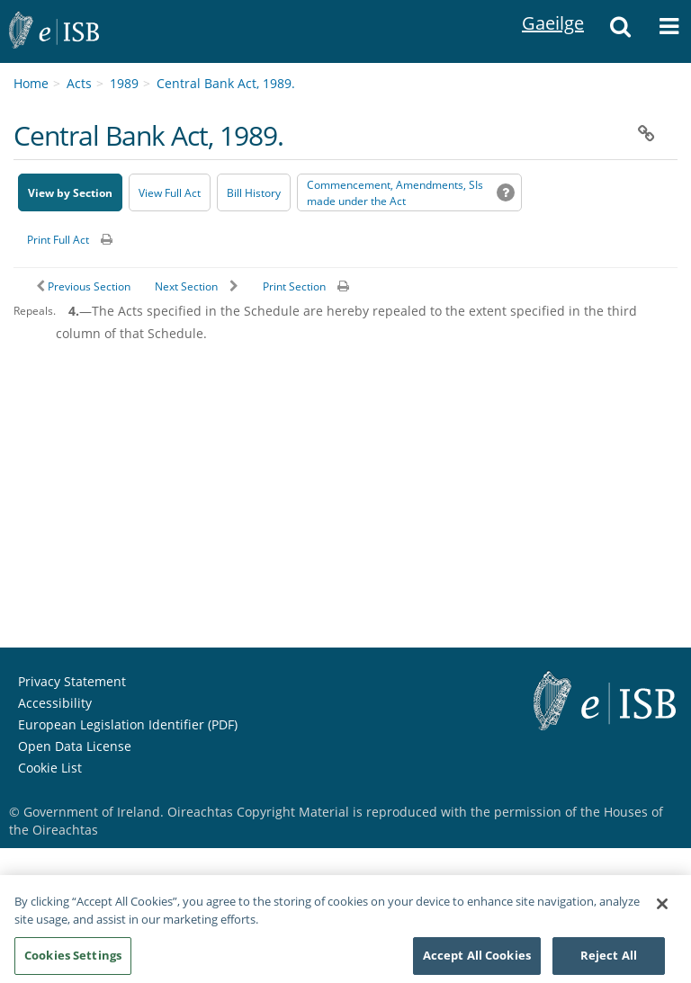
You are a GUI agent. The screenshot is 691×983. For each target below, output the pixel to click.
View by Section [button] (70, 193)
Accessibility (55, 702)
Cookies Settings (72, 962)
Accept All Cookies (477, 962)
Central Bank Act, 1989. (226, 83)
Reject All (608, 962)
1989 (124, 83)
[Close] (662, 911)
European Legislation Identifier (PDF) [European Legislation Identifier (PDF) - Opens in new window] (128, 724)
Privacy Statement (72, 681)
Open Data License (74, 746)
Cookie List (50, 767)
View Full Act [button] (170, 193)
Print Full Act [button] (58, 239)
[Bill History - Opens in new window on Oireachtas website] (254, 192)
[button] (619, 31)
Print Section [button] (294, 286)
